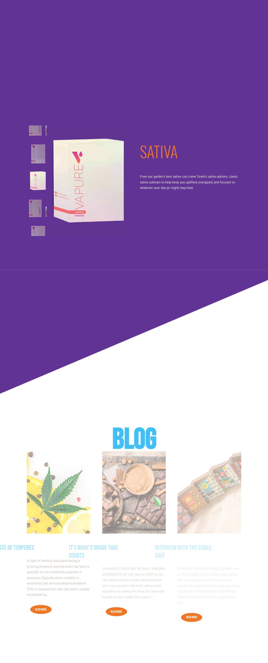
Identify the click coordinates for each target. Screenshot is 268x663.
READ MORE (41, 609)
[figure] (88, 180)
